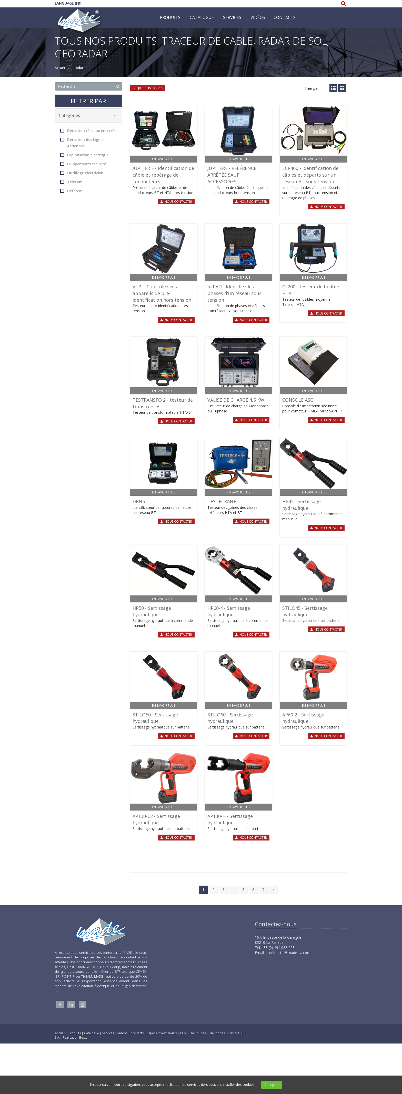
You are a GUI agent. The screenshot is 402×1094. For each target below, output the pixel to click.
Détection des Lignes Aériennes (82, 142)
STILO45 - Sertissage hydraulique (305, 611)
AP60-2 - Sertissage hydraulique (303, 718)
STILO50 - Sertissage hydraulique (155, 718)
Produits (170, 17)
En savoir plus (163, 159)
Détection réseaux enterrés (88, 130)
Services (232, 17)
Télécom (71, 181)
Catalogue (202, 17)
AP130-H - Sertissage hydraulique (230, 819)
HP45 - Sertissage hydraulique (301, 504)
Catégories (88, 115)
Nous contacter (178, 201)
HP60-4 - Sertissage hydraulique (228, 611)
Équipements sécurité (83, 163)
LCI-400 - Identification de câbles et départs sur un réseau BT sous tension (310, 174)
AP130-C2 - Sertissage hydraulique (156, 819)
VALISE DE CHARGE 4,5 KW (235, 400)
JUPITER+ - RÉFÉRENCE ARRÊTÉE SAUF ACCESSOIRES (231, 174)
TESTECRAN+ (221, 501)
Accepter (271, 1084)
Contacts (285, 17)
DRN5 (139, 501)
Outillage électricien (81, 172)
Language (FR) (68, 3)
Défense (71, 190)
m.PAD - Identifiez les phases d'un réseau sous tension (234, 293)
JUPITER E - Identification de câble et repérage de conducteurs (163, 174)
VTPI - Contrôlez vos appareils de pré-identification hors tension (162, 293)
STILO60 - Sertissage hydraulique (230, 718)
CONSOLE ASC (297, 400)
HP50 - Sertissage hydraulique (152, 611)
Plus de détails (300, 1084)
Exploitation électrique (84, 155)
